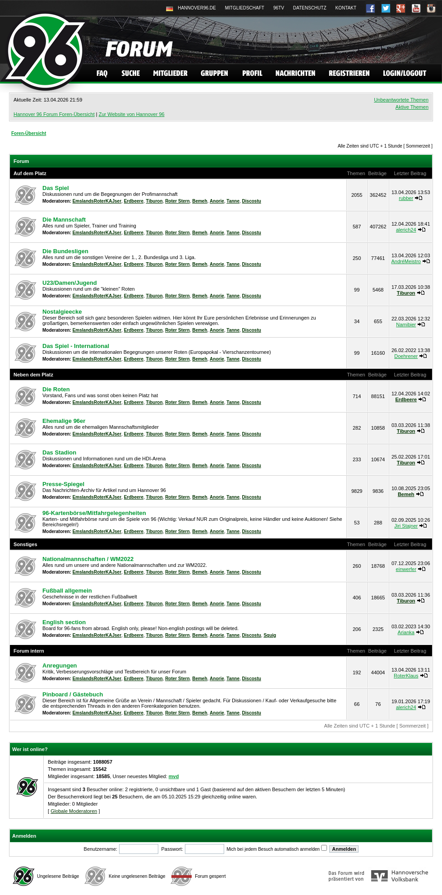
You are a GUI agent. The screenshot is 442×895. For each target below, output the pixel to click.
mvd (174, 776)
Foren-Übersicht (28, 133)
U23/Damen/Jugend (69, 282)
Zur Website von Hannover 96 (132, 114)
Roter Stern (177, 201)
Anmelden (24, 836)
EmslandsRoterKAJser (97, 201)
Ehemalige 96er (63, 420)
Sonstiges (25, 544)
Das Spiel (55, 188)
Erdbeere (133, 201)
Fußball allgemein (67, 590)
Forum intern (29, 651)
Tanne (232, 201)
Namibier (406, 324)
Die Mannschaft (64, 219)
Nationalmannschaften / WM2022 (88, 559)
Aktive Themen (412, 107)
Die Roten (56, 389)
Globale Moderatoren (74, 811)
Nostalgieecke (62, 311)
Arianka (406, 632)
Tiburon (154, 201)
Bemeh (199, 201)
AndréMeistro (406, 261)
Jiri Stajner (406, 526)
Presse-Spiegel (63, 484)
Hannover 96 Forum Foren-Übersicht (54, 114)
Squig (269, 635)
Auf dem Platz (30, 173)
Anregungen (59, 665)
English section (64, 622)
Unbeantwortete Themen (401, 99)
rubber (406, 198)
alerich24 (406, 229)
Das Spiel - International (75, 346)
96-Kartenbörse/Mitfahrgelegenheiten (94, 513)
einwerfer (406, 569)
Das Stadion (59, 452)
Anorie (217, 201)
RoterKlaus (406, 675)
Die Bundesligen (65, 251)
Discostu (251, 201)
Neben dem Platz (33, 374)
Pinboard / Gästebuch (72, 694)
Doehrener (406, 356)
